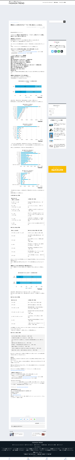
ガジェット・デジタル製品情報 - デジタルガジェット (49, 450)
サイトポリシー (37, 445)
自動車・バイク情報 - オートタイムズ (32, 450)
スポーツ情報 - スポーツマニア (67, 449)
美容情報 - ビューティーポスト (55, 449)
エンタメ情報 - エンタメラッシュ (19, 449)
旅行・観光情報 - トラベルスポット (18, 450)
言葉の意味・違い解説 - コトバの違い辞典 (44, 454)
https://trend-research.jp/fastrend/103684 (30, 51)
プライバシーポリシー (29, 445)
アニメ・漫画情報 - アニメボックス (32, 449)
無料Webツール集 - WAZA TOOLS (30, 454)
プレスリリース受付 (62, 2)
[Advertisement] (37, 12)
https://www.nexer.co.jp (17, 394)
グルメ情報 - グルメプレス (7, 449)
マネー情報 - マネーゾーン (6, 450)
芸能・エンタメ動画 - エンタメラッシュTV (66, 450)
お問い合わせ (56, 2)
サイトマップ (60, 445)
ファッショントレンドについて (48, 2)
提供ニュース (51, 111)
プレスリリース (42, 423)
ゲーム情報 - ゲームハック (44, 449)
